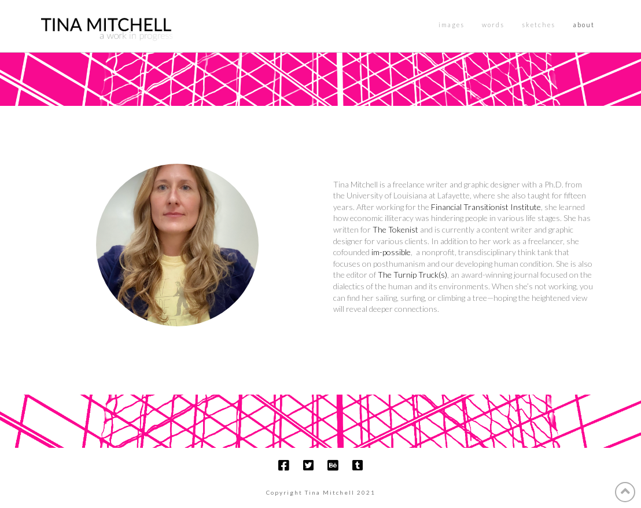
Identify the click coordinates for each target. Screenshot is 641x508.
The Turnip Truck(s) (412, 274)
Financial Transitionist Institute (486, 207)
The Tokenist (395, 229)
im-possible (391, 252)
